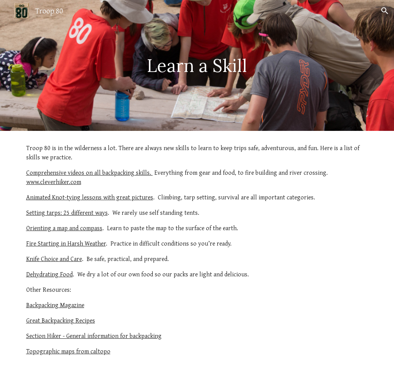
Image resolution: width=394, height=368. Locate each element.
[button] (385, 11)
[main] (196, 65)
